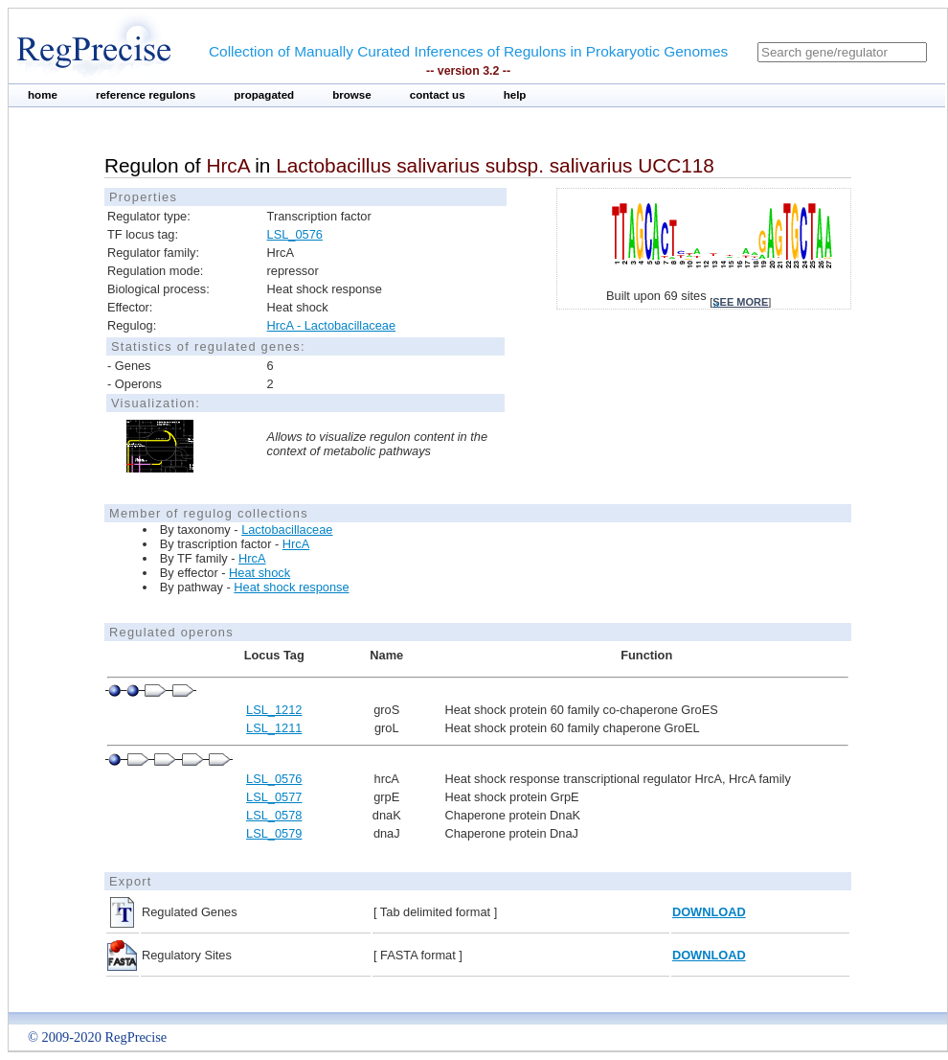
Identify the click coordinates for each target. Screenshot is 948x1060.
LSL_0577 (274, 797)
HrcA (295, 544)
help (515, 95)
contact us (437, 95)
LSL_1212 (274, 710)
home (42, 95)
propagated (264, 95)
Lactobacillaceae (286, 529)
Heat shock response (291, 587)
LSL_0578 (274, 815)
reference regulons (145, 95)
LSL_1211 (274, 728)
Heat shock (259, 572)
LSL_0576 (295, 234)
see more (740, 302)
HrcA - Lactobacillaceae (331, 325)
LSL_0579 (274, 833)
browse (352, 95)
